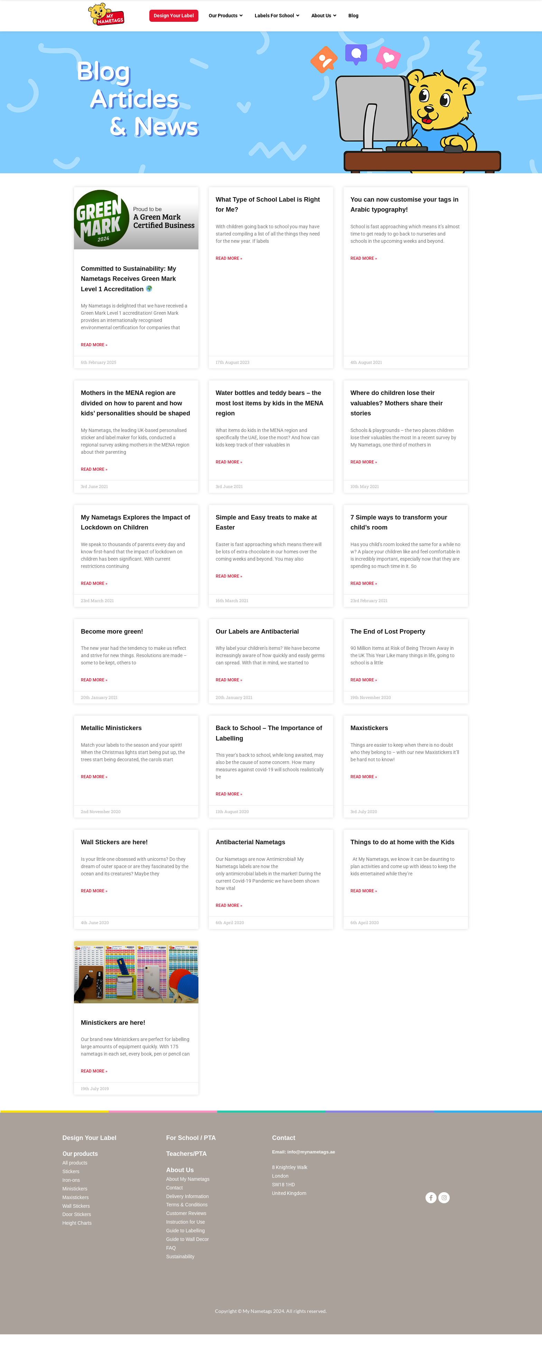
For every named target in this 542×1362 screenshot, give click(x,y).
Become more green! (117, 651)
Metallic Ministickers (116, 748)
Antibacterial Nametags (256, 862)
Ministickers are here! (118, 1043)
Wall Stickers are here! (120, 862)
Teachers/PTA (186, 1174)
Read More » (94, 344)
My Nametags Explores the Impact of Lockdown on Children (127, 537)
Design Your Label (89, 1157)
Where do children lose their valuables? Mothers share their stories (404, 402)
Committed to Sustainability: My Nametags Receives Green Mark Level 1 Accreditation (136, 278)
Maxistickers (372, 748)
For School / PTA (191, 1157)
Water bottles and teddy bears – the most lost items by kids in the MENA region (270, 402)
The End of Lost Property (394, 651)
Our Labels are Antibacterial (264, 651)
